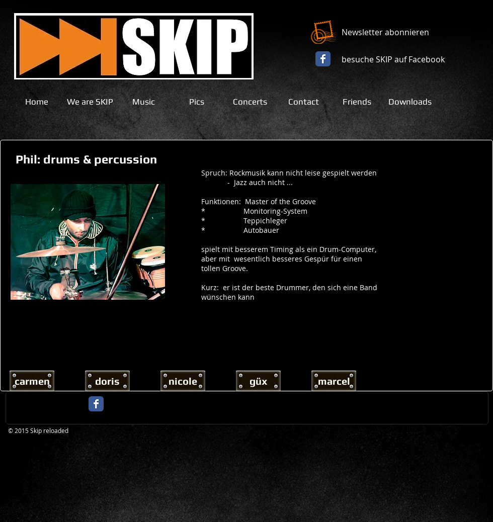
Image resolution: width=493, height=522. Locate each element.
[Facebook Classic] (323, 58)
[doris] (107, 381)
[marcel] (333, 381)
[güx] (258, 381)
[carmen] (32, 381)
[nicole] (182, 381)
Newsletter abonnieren (385, 32)
